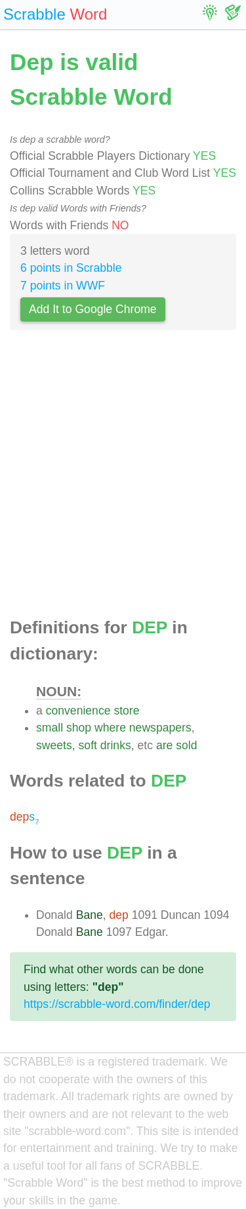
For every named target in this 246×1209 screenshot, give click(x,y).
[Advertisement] (123, 478)
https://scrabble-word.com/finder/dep (117, 1004)
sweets (54, 745)
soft (88, 745)
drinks (115, 745)
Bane (89, 914)
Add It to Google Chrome (93, 309)
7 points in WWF (62, 285)
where (110, 727)
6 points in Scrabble (71, 267)
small (49, 727)
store (126, 710)
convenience (78, 710)
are (164, 745)
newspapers (160, 727)
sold (186, 745)
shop (78, 727)
